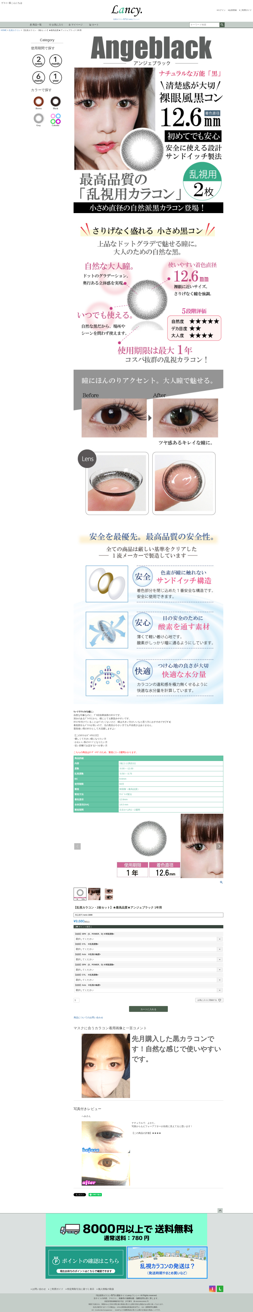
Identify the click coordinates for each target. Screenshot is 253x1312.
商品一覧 (36, 24)
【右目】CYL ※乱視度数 (86, 944)
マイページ (75, 24)
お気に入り (56, 24)
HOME (4, 30)
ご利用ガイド (246, 10)
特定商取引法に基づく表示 (80, 1289)
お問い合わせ (39, 1289)
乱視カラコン (14, 30)
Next (219, 846)
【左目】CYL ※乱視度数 (86, 975)
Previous (77, 846)
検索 (221, 25)
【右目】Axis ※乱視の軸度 (87, 954)
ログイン (222, 10)
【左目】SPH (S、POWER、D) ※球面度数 (94, 965)
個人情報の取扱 (106, 1289)
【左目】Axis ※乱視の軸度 (87, 985)
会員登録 (233, 10)
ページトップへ (220, 1210)
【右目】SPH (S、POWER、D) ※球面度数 (94, 934)
